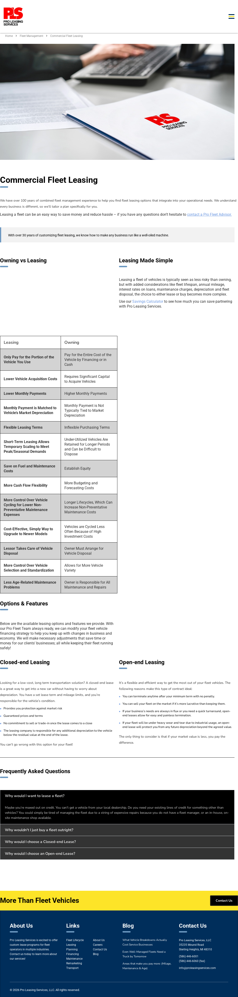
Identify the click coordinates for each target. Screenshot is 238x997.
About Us (99, 940)
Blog (96, 954)
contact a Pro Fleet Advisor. (209, 214)
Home (9, 36)
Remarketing (74, 963)
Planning (72, 949)
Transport (72, 968)
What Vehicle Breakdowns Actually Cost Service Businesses (144, 942)
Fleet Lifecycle (75, 940)
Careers (97, 944)
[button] (117, 796)
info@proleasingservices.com (197, 968)
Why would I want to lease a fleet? (34, 795)
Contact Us (100, 949)
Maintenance (74, 958)
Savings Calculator (147, 301)
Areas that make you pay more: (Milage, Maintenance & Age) (146, 966)
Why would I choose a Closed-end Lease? (40, 841)
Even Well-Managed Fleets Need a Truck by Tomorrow (143, 954)
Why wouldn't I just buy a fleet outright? (39, 830)
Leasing (71, 944)
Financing (72, 954)
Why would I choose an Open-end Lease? (40, 853)
